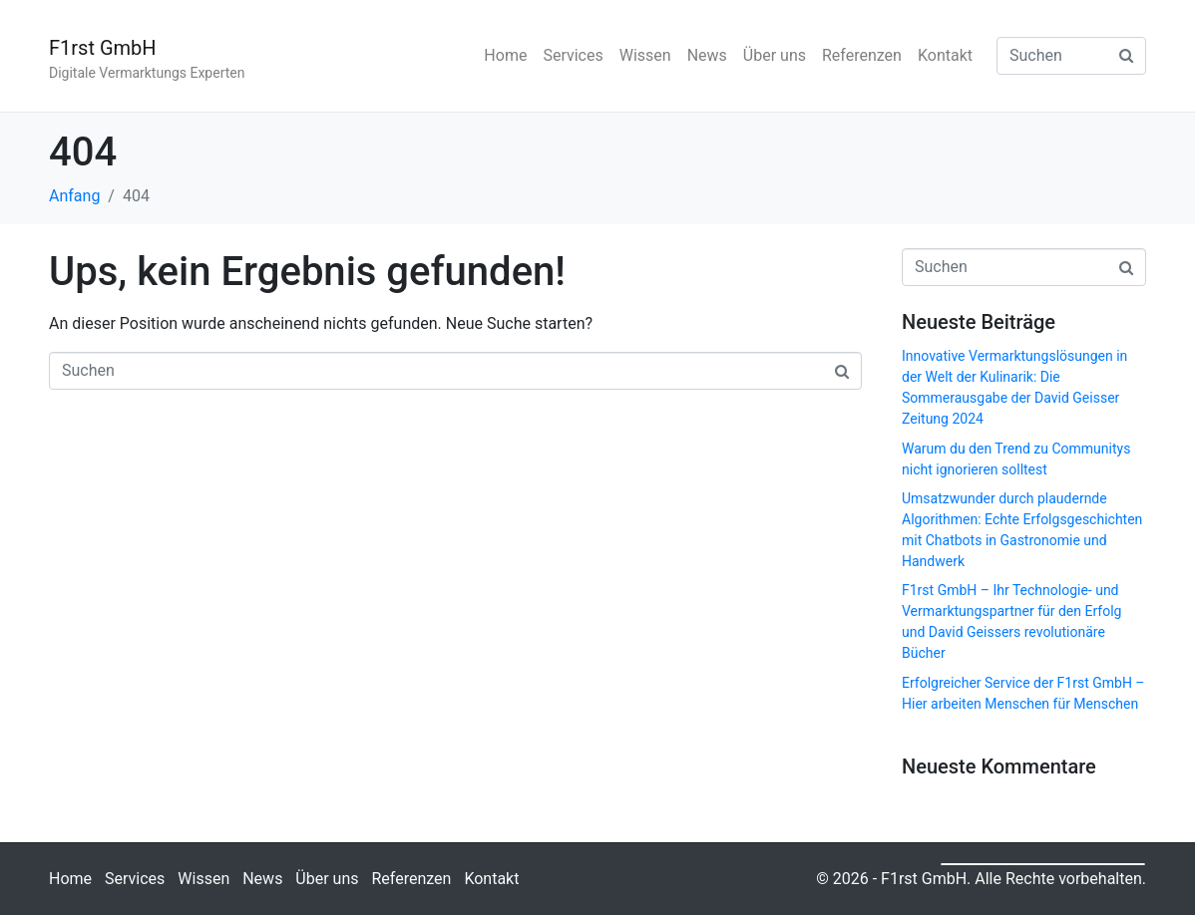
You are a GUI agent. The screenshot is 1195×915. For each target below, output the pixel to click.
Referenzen (862, 55)
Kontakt (945, 55)
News (707, 55)
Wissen (645, 55)
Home (505, 55)
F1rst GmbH (103, 48)
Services (572, 55)
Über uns (774, 55)
